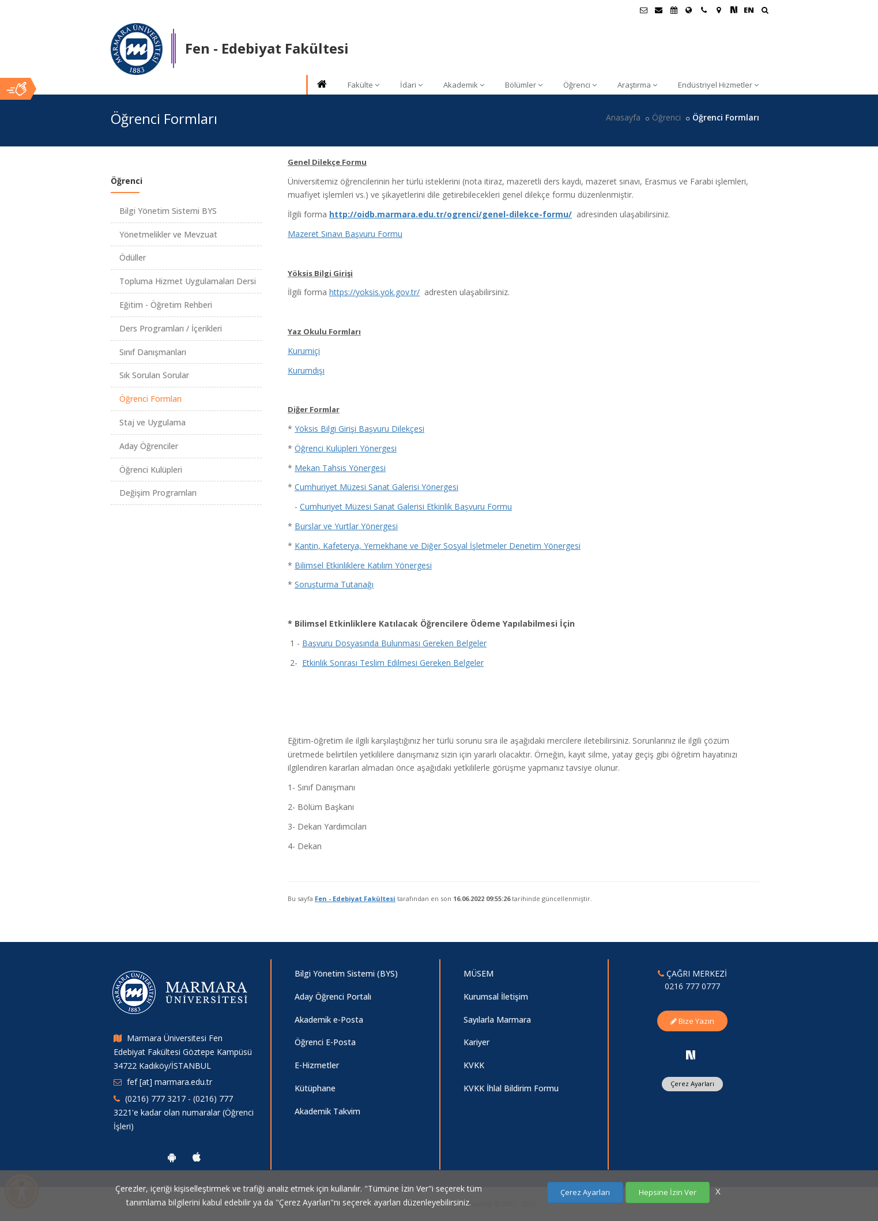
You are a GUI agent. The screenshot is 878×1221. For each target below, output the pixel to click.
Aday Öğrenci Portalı (333, 996)
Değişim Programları (158, 492)
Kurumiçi (304, 350)
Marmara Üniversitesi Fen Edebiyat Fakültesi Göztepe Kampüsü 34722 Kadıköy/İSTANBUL (183, 1051)
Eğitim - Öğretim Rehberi (165, 304)
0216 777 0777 (692, 986)
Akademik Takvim (327, 1111)
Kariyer (476, 1042)
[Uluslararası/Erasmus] (689, 9)
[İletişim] (704, 9)
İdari (411, 85)
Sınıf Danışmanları (152, 351)
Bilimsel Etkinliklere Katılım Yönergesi (363, 565)
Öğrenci (580, 85)
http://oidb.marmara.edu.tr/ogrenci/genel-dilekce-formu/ (450, 214)
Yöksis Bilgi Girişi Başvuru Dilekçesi (359, 428)
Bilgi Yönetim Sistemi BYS (168, 210)
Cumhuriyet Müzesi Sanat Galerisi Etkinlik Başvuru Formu (406, 506)
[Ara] (765, 11)
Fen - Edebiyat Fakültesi (355, 898)
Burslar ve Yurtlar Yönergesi (346, 526)
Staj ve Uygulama (152, 422)
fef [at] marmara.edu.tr (169, 1081)
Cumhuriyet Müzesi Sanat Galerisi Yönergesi (376, 486)
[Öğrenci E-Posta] (644, 9)
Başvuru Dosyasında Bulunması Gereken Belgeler (394, 643)
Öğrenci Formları (150, 398)
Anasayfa (623, 117)
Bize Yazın (692, 1021)
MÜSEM (478, 973)
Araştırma (637, 85)
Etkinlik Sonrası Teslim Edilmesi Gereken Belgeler (393, 662)
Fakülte (363, 85)
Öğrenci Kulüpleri (150, 469)
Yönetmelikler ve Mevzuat (168, 234)
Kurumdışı (306, 370)
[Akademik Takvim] (674, 9)
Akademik (463, 85)
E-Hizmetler (317, 1065)
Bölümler (523, 85)
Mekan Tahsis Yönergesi (340, 467)
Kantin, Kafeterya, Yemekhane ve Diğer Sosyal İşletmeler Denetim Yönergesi (438, 545)
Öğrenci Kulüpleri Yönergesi (346, 448)
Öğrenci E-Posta (325, 1042)
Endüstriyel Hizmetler (718, 85)
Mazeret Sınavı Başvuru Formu (345, 233)
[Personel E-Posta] (659, 9)
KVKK (474, 1065)
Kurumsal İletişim (496, 996)
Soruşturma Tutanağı (334, 584)
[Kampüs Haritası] (719, 9)
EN (749, 10)
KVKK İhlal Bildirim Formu (511, 1088)
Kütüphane (315, 1088)
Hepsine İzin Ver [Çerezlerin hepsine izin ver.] (667, 1192)
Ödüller (132, 257)
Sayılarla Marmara (497, 1019)
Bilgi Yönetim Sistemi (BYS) (346, 973)
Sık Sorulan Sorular (154, 375)
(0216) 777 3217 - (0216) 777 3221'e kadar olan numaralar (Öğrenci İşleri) (184, 1112)
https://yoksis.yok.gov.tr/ (374, 292)
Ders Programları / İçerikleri (170, 328)
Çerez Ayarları (692, 1083)
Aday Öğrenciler (148, 445)
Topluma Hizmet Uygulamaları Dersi (187, 281)
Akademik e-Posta (329, 1019)
